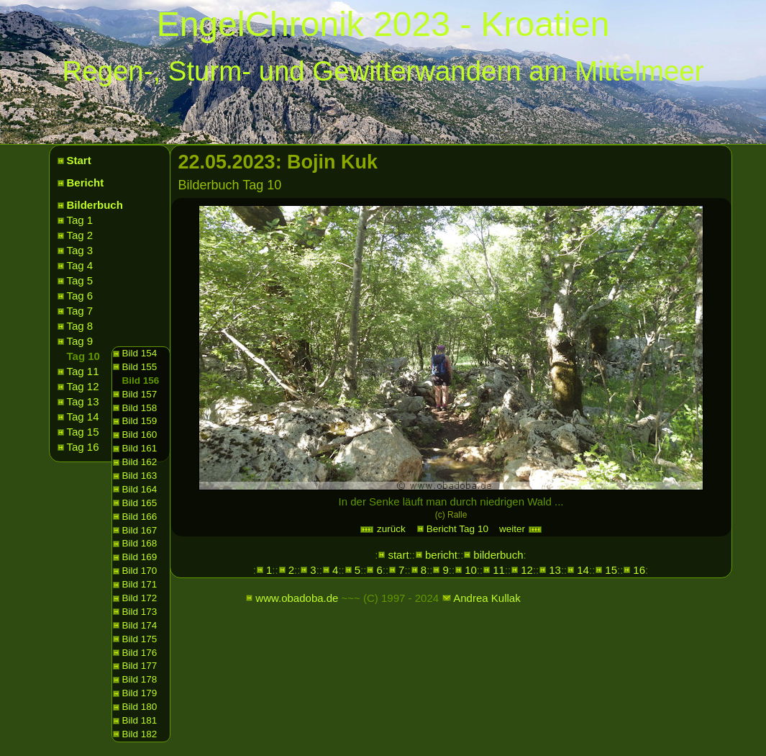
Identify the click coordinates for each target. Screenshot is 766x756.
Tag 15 (83, 432)
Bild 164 (140, 489)
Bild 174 (140, 625)
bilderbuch (498, 555)
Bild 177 (140, 665)
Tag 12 (83, 386)
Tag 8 (80, 326)
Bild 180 (140, 706)
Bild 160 (140, 434)
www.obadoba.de (296, 598)
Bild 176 (140, 652)
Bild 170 (140, 570)
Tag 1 (80, 220)
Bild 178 (140, 679)
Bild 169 (140, 557)
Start (79, 160)
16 (639, 570)
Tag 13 (83, 401)
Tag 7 (80, 311)
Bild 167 (140, 530)
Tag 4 (80, 265)
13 (555, 570)
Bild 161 (140, 448)
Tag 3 (80, 250)
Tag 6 (80, 295)
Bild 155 (140, 366)
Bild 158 (140, 407)
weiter (520, 528)
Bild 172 (140, 598)
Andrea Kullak (486, 598)
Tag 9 (80, 341)
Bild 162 (140, 461)
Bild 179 (140, 693)
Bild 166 (140, 516)
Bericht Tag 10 (457, 528)
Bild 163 (140, 475)
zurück (383, 528)
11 (499, 570)
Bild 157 (140, 394)
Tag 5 (80, 280)
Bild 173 (140, 611)
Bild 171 (140, 584)
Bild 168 (140, 543)
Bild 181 (140, 720)
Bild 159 (140, 420)
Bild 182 (140, 734)
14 (583, 570)
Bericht (85, 182)
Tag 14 (83, 416)
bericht (441, 555)
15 (611, 570)
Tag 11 (83, 371)
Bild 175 (140, 639)
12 (527, 570)
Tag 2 (80, 235)
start (398, 555)
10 (471, 570)
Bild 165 (140, 503)
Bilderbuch (95, 205)
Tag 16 (83, 447)
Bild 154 (140, 353)
